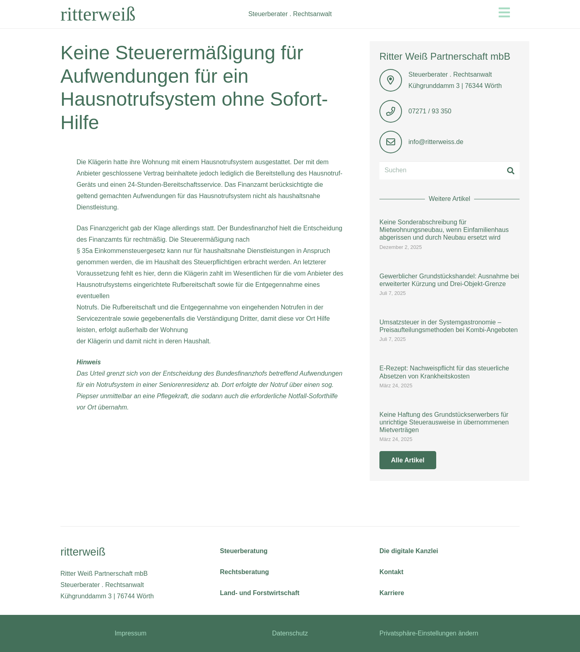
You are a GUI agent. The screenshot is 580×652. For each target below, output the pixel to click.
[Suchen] (449, 170)
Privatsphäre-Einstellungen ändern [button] (428, 633)
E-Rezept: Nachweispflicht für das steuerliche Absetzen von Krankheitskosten (444, 372)
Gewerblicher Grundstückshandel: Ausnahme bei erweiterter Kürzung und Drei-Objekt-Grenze (449, 280)
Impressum (130, 633)
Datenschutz (290, 633)
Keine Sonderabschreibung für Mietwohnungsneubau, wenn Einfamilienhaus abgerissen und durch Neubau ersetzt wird (444, 230)
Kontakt (391, 571)
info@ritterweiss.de (435, 141)
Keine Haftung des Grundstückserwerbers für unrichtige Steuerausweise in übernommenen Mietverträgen (444, 422)
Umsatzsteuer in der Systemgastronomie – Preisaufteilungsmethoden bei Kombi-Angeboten (448, 326)
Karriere (391, 592)
